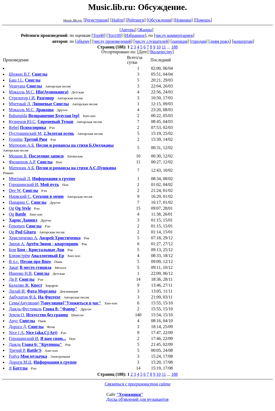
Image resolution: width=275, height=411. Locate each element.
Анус (13, 320)
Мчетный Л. (20, 103)
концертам (242, 41)
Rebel (14, 127)
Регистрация (96, 20)
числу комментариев (174, 35)
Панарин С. (19, 202)
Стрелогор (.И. (22, 98)
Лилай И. (17, 291)
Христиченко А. (23, 238)
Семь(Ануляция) (24, 303)
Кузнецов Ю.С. (23, 121)
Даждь (15, 344)
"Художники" (129, 394)
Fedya (14, 356)
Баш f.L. (16, 80)
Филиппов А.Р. (22, 162)
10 (158, 47)
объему (83, 41)
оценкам (179, 41)
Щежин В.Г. (20, 74)
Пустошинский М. (25, 133)
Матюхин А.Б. (22, 145)
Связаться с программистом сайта (138, 384)
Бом (12, 249)
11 (164, 47)
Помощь (203, 20)
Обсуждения (159, 20)
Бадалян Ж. (19, 285)
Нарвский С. (20, 196)
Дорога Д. (18, 326)
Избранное (135, 35)
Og (11, 208)
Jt (10, 368)
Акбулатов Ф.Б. (23, 297)
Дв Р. (13, 279)
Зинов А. (17, 243)
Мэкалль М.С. (22, 92)
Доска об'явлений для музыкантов (137, 399)
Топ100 (114, 35)
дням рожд (220, 41)
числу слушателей (151, 41)
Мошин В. (18, 156)
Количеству (161, 52)
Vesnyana (17, 86)
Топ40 (98, 35)
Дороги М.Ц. (20, 362)
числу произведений (112, 41)
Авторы (128, 29)
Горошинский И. (24, 184)
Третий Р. (17, 350)
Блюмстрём (19, 255)
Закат (14, 267)
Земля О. (17, 314)
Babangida (18, 115)
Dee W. (15, 190)
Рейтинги (135, 20)
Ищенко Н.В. (21, 273)
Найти (117, 20)
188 (174, 47)
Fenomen (17, 226)
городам (198, 41)
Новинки (183, 20)
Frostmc (16, 139)
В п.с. (14, 261)
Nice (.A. (17, 332)
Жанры (145, 29)
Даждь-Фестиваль (25, 309)
